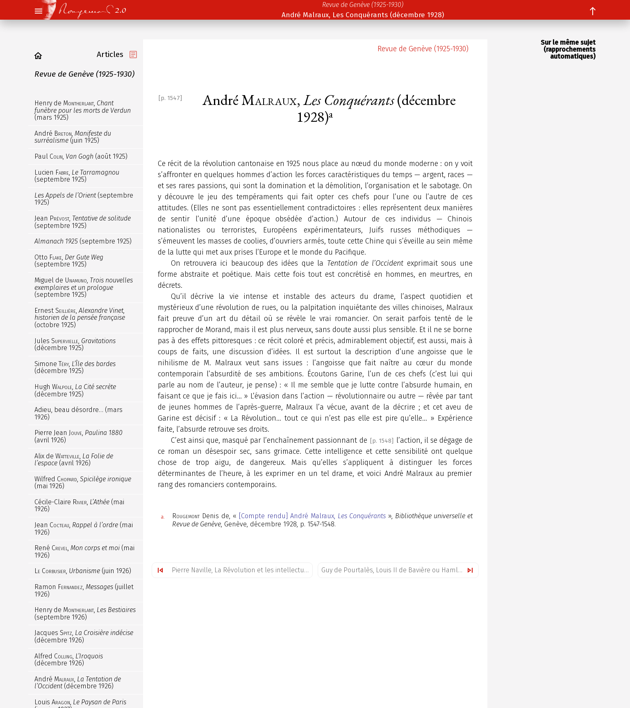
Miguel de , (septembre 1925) (83, 287)
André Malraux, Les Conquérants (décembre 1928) (363, 15)
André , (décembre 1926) (77, 682)
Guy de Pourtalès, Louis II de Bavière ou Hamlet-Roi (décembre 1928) (399, 570)
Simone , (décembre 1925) (75, 367)
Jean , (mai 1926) (83, 528)
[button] (38, 11)
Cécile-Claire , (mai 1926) (79, 505)
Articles (110, 54)
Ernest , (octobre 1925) (79, 318)
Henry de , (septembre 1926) (85, 613)
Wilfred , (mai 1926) (82, 482)
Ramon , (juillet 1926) (84, 590)
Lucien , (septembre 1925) (76, 176)
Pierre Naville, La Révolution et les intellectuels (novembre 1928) (242, 570)
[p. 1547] (170, 98)
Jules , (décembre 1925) (75, 344)
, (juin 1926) (82, 571)
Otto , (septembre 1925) (68, 261)
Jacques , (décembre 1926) (83, 636)
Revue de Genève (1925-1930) (362, 5)
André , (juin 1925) (72, 137)
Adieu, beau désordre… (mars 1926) (78, 413)
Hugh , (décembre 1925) (75, 390)
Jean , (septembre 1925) (82, 222)
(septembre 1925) (83, 199)
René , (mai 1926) (84, 551)
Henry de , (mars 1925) (82, 110)
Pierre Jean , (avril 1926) (78, 436)
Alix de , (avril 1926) (73, 459)
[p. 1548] (381, 440)
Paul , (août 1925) (80, 156)
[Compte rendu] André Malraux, (312, 516)
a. (163, 516)
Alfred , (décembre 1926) (68, 659)
